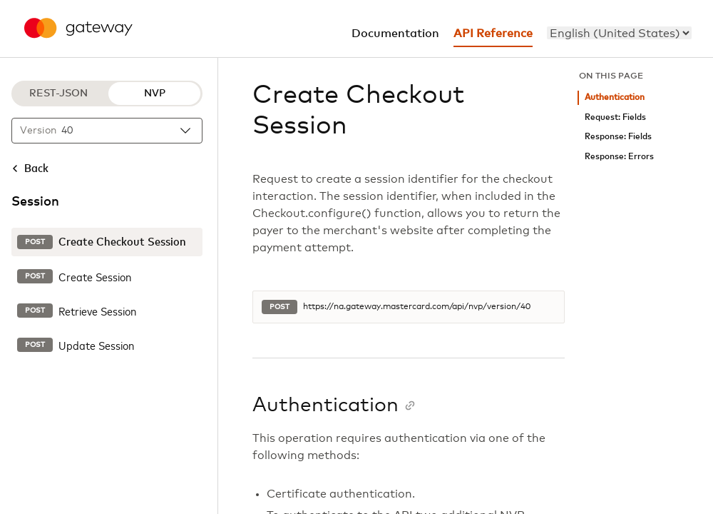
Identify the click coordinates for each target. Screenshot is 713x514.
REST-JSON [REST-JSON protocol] (58, 94)
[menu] (619, 32)
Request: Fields (615, 117)
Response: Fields (618, 136)
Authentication (615, 97)
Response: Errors (619, 156)
